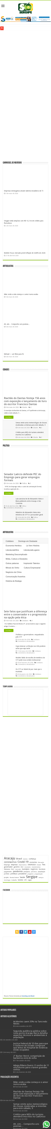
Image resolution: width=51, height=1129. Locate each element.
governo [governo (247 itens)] (17, 867)
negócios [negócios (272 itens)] (34, 869)
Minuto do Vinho (12, 568)
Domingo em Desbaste (27, 541)
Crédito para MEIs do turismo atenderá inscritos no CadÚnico (29, 1115)
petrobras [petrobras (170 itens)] (34, 871)
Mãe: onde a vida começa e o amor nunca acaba (21, 294)
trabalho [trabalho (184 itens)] (14, 880)
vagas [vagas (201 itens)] (30, 880)
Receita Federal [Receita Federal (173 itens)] (14, 877)
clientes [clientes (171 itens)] (25, 859)
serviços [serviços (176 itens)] (41, 877)
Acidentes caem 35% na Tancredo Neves (30, 1022)
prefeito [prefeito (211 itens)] (6, 874)
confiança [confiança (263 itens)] (32, 859)
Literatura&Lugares (32, 550)
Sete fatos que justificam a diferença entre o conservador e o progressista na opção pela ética (25, 614)
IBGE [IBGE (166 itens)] (22, 867)
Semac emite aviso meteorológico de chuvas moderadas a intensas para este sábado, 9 (30, 1106)
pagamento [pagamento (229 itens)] (8, 871)
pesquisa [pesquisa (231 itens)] (27, 871)
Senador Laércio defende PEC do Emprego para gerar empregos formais (22, 477)
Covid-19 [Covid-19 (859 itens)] (23, 861)
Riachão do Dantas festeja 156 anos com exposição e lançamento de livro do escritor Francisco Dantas (25, 401)
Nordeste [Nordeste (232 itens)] (42, 869)
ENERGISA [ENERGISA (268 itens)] (32, 865)
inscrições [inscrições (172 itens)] (28, 867)
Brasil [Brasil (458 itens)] (19, 858)
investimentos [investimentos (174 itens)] (36, 867)
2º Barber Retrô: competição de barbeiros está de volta (29, 1057)
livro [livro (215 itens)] (12, 869)
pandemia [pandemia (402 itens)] (18, 871)
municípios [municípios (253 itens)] (25, 869)
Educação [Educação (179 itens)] (41, 862)
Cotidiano (10, 541)
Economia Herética (13, 546)
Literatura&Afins (12, 550)
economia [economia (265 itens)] (33, 862)
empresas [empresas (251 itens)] (14, 865)
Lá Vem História (32, 546)
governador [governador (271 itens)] (8, 867)
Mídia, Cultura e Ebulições (17, 559)
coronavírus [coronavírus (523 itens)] (10, 862)
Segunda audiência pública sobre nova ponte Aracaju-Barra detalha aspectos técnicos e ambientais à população (30, 1034)
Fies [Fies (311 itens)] (43, 864)
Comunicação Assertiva (15, 577)
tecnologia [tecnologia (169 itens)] (7, 880)
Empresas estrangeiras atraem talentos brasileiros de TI (23, 191)
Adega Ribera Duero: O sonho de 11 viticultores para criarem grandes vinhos (31, 1067)
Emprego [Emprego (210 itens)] (7, 865)
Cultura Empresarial (32, 568)
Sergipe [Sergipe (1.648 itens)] (31, 877)
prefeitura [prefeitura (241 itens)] (14, 874)
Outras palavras (12, 563)
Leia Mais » (8, 417)
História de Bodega (14, 581)
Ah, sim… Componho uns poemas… (17, 324)
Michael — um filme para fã (14, 354)
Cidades (6, 369)
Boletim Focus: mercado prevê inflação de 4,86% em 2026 (24, 253)
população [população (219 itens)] (41, 871)
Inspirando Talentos (32, 563)
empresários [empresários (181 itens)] (23, 865)
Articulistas (8, 266)
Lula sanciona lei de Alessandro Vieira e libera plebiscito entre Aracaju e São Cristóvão (29, 501)
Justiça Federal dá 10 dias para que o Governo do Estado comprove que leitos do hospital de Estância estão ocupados (30, 1046)
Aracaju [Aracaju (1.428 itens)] (9, 858)
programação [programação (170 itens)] (39, 874)
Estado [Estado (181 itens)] (39, 865)
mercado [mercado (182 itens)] (18, 869)
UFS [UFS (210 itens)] (25, 880)
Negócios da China (13, 572)
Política (6, 445)
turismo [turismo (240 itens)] (20, 880)
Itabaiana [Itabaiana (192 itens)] (7, 869)
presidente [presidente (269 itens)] (22, 874)
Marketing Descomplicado (16, 554)
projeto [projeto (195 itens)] (6, 877)
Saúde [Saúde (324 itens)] (22, 877)
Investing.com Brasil (28, 996)
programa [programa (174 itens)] (30, 874)
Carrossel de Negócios (12, 162)
